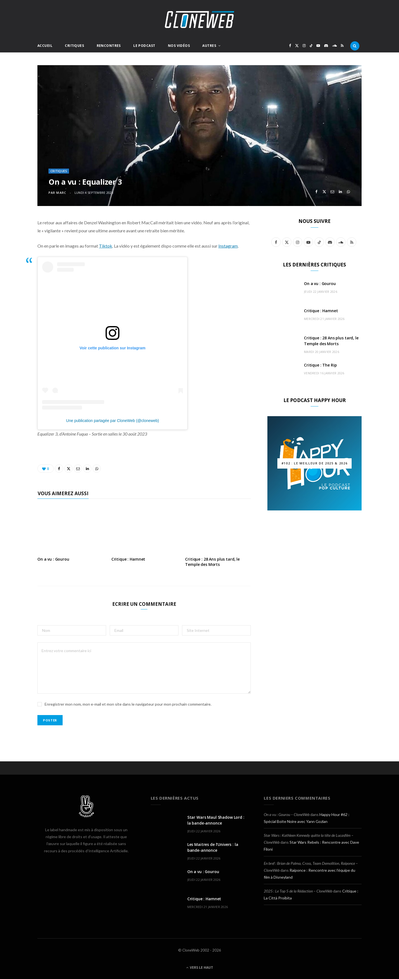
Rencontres (109, 45)
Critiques (74, 45)
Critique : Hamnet (128, 559)
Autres (209, 45)
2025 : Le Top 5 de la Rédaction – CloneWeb (298, 891)
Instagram (228, 245)
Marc (61, 192)
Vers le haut (199, 967)
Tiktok (105, 245)
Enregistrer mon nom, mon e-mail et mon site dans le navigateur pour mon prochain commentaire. (128, 704)
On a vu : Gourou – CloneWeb (287, 814)
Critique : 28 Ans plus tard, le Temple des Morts (212, 561)
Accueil (44, 45)
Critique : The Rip (320, 365)
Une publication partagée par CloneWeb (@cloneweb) (112, 420)
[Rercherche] (354, 45)
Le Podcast (144, 45)
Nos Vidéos (179, 45)
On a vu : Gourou (53, 559)
